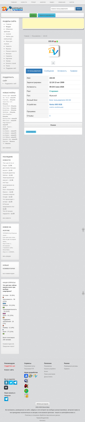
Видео (52, 2)
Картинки (9, 58)
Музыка (8, 49)
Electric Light (6, 95)
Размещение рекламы (71, 366)
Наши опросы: (9, 282)
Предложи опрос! (8, 346)
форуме (6, 230)
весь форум (7, 256)
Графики (73, 71)
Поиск (8, 66)
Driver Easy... (6, 108)
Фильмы (8, 53)
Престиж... (6, 141)
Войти (33, 15)
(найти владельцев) (56, 107)
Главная (14, 2)
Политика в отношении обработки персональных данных (42, 415)
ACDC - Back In (7, 127)
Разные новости (11, 51)
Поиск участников (49, 374)
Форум (72, 2)
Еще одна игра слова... (9, 237)
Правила (67, 369)
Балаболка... (6, 110)
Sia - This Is (6, 97)
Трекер (33, 2)
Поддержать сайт (10, 83)
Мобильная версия (42, 404)
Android (43, 2)
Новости (24, 2)
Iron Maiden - (6, 131)
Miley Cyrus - (6, 120)
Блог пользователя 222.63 (60, 100)
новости (7, 160)
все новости (7, 218)
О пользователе (34, 71)
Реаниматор (48, 366)
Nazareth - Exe (7, 139)
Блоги (46, 371)
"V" (4, 143)
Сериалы (9, 56)
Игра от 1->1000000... (9, 252)
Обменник (61, 2)
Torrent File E (6, 106)
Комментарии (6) (8, 344)
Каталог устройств (49, 369)
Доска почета (48, 377)
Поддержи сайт (11, 68)
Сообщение (49, 71)
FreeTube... (6, 99)
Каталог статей (11, 63)
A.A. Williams (6, 137)
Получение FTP (29, 369)
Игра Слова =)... (7, 243)
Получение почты (29, 366)
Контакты (42, 420)
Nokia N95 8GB (55, 104)
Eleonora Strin (7, 118)
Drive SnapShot (7, 114)
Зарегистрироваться (46, 15)
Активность (62, 71)
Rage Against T (7, 122)
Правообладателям (42, 418)
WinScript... (6, 112)
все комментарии (8, 273)
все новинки (7, 148)
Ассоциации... (7, 245)
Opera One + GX (7, 101)
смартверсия (31, 132)
